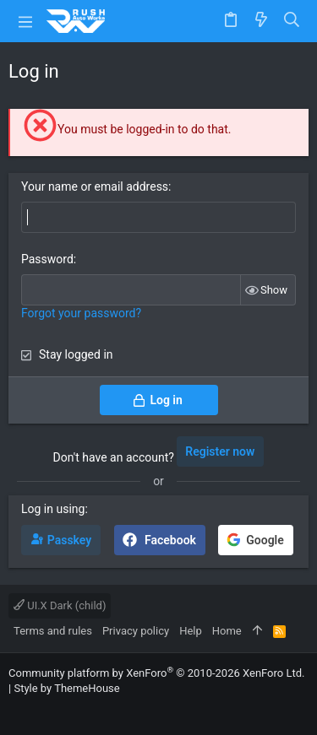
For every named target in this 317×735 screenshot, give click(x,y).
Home (227, 630)
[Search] (292, 20)
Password (47, 259)
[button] (25, 21)
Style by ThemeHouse (66, 688)
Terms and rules (53, 630)
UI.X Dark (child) (60, 605)
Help (190, 630)
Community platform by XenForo (156, 673)
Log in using (53, 509)
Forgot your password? (81, 313)
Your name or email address (94, 186)
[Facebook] (16, 709)
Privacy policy (135, 630)
